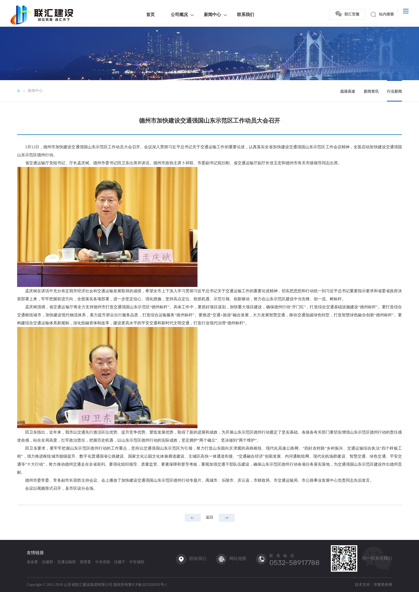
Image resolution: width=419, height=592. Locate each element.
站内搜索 (374, 14)
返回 (209, 517)
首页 (143, 14)
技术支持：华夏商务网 (373, 585)
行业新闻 (394, 91)
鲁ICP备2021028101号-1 (147, 585)
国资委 (85, 562)
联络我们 (197, 558)
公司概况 (171, 14)
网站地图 (237, 558)
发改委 (32, 562)
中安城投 (136, 562)
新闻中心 (205, 14)
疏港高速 (347, 91)
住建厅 (119, 562)
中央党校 (102, 562)
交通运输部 (66, 562)
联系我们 (238, 14)
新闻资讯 (371, 91)
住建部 (47, 562)
